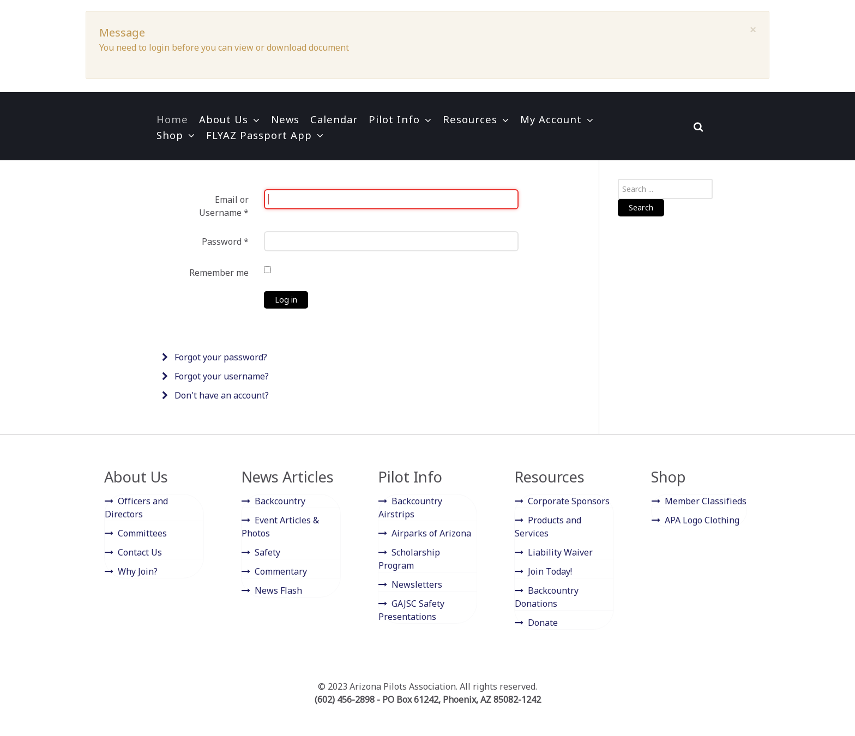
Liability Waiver (560, 552)
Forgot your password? (219, 357)
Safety (267, 552)
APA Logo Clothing (702, 520)
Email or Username (224, 206)
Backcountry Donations (547, 597)
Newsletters (417, 584)
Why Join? (138, 571)
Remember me (219, 273)
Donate (543, 623)
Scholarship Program (409, 558)
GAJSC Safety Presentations (411, 610)
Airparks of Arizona (431, 533)
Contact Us (140, 552)
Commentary (281, 571)
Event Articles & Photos (280, 526)
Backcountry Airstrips (410, 507)
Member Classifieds (705, 501)
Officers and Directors (136, 507)
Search (641, 207)
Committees (142, 533)
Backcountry (280, 501)
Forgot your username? (220, 376)
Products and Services (548, 526)
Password (225, 242)
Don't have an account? (220, 395)
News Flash (278, 590)
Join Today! (550, 571)
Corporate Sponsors (569, 501)
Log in (286, 299)
